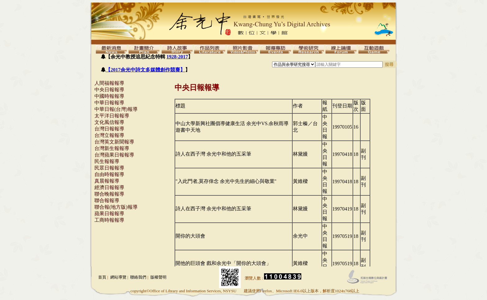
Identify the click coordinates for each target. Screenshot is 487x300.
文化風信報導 (109, 122)
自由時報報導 (109, 174)
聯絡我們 (138, 277)
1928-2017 (177, 56)
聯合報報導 (106, 200)
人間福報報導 (109, 83)
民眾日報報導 (109, 167)
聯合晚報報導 (109, 194)
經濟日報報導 (109, 187)
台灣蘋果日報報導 (114, 154)
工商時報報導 (109, 220)
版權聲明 (158, 277)
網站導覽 (118, 277)
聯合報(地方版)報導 (116, 207)
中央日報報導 (109, 89)
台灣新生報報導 (111, 148)
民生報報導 (106, 161)
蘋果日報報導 (109, 213)
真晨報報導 (106, 181)
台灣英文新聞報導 (114, 141)
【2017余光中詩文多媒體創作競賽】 (145, 69)
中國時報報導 (109, 96)
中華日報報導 (109, 102)
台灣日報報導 (109, 128)
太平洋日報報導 (111, 115)
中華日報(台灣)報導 (116, 109)
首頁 (102, 277)
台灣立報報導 (109, 135)
